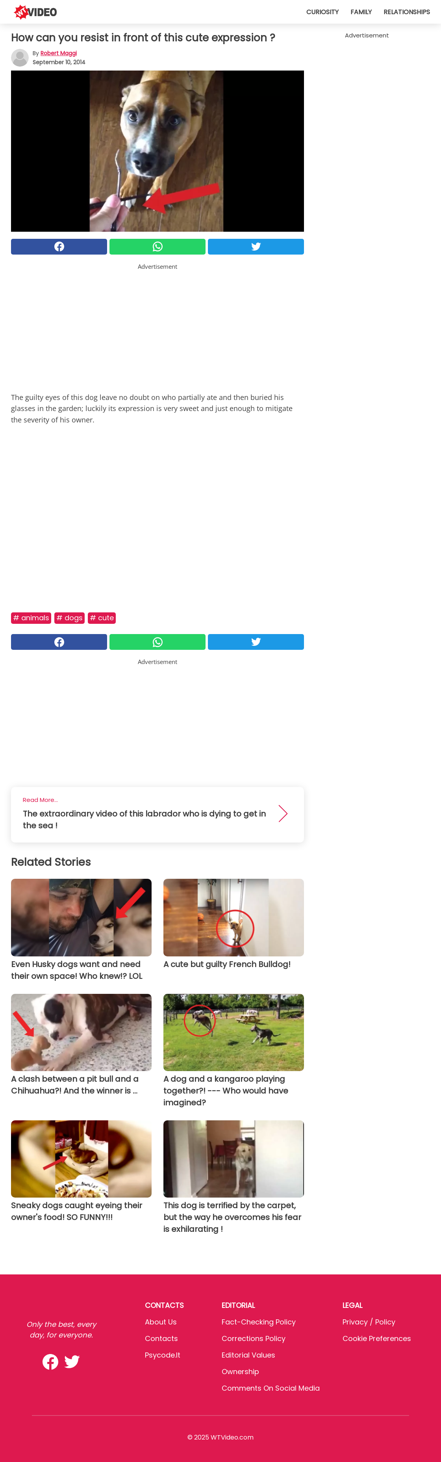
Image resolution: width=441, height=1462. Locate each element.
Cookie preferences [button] (377, 1338)
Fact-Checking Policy (259, 1322)
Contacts (161, 1338)
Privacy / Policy (369, 1322)
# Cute (102, 618)
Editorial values (248, 1355)
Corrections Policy (253, 1338)
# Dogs (69, 618)
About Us (161, 1322)
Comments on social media (271, 1388)
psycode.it (162, 1355)
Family (361, 12)
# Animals (31, 618)
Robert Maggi (59, 53)
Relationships (407, 12)
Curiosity (322, 12)
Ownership (240, 1371)
